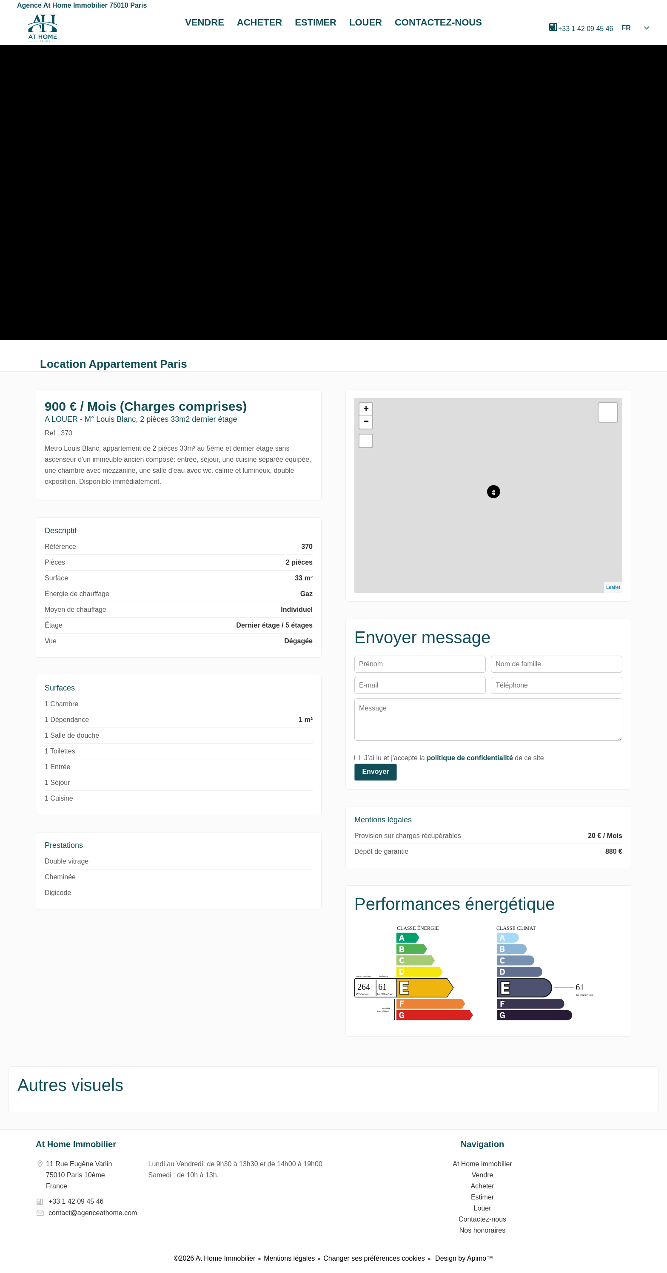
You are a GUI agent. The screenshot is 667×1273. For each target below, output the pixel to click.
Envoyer (375, 771)
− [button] (366, 422)
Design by (463, 1258)
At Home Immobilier (76, 1144)
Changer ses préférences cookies (374, 1258)
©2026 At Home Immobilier (214, 1258)
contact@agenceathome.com (92, 1212)
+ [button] (366, 409)
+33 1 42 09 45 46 (585, 28)
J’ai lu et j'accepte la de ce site (454, 758)
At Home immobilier (42, 28)
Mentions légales (289, 1258)
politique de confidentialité (470, 758)
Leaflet (613, 587)
